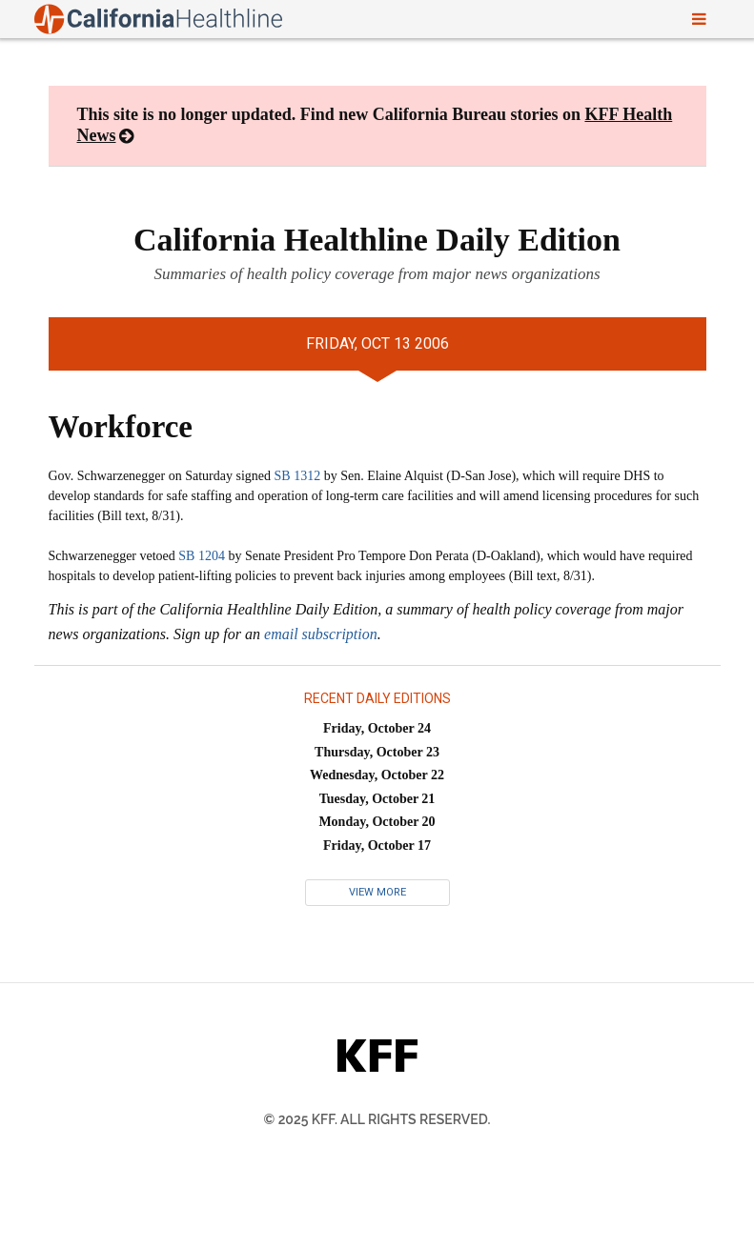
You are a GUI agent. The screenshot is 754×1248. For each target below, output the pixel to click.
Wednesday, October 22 (377, 775)
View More (377, 892)
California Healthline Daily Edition (377, 239)
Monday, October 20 (376, 822)
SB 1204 (201, 556)
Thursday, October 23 (377, 752)
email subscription (320, 634)
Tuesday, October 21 (377, 799)
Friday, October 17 (377, 845)
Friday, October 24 (377, 728)
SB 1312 (298, 476)
